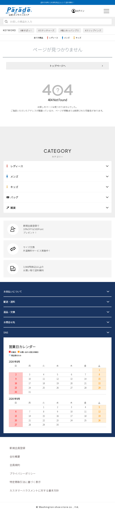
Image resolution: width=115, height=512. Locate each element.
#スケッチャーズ (46, 30)
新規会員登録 (17, 448)
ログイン (80, 10)
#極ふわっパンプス (70, 30)
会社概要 (15, 456)
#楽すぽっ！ (26, 30)
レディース (52, 37)
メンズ (65, 37)
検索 (6, 21)
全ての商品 (38, 37)
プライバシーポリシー (23, 473)
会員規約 (15, 465)
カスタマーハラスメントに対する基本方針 (34, 490)
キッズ (77, 37)
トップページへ (58, 65)
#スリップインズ (93, 30)
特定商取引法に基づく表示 (25, 482)
